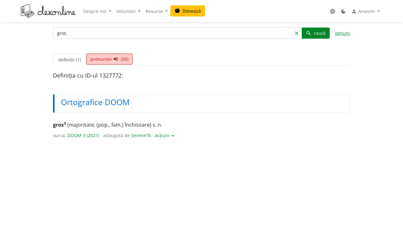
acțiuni (163, 135)
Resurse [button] (155, 11)
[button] (332, 11)
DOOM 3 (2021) (83, 135)
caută (316, 33)
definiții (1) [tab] (69, 60)
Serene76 (141, 135)
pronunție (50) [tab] (109, 59)
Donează (188, 11)
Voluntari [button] (126, 11)
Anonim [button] (363, 11)
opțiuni (342, 33)
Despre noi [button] (95, 11)
